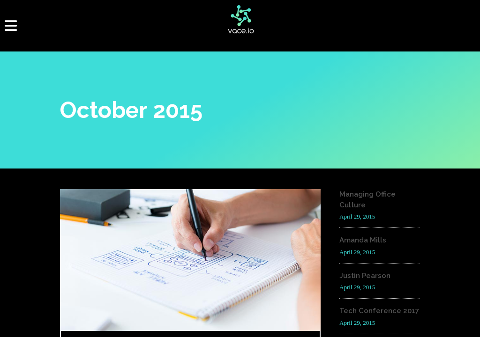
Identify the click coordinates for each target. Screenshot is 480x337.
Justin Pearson (364, 275)
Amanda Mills (362, 240)
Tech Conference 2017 (379, 311)
